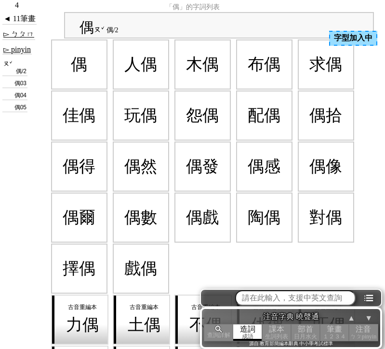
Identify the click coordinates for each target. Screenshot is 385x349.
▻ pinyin (17, 49)
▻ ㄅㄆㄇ (18, 34)
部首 (305, 332)
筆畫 (334, 332)
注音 (363, 332)
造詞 (247, 332)
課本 (276, 332)
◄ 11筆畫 (19, 18)
